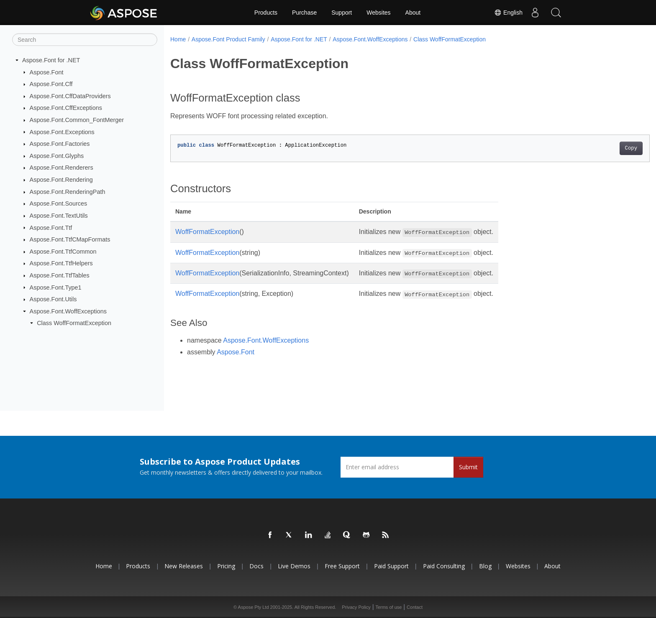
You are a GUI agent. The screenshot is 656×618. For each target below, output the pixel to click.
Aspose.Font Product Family (228, 39)
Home (178, 39)
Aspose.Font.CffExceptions (66, 107)
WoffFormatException (207, 231)
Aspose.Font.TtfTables (60, 275)
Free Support (342, 566)
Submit (468, 467)
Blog (485, 566)
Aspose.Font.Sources (58, 203)
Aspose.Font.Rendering (61, 179)
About (413, 12)
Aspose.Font (47, 72)
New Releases (183, 566)
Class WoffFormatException (74, 323)
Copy (598, 148)
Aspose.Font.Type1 (56, 287)
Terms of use (388, 607)
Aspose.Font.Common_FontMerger (77, 120)
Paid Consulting (444, 566)
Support (341, 12)
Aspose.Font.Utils (53, 299)
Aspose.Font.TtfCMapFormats (70, 239)
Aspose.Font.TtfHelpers (61, 263)
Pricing (226, 566)
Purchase (304, 12)
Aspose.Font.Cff (51, 84)
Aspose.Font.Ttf (51, 227)
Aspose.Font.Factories (60, 143)
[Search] (84, 39)
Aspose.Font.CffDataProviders (70, 96)
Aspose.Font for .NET (51, 60)
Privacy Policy (356, 607)
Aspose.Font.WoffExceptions (68, 311)
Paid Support (391, 566)
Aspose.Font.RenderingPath (67, 191)
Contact (415, 607)
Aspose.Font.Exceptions (62, 131)
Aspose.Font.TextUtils (59, 215)
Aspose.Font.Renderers (61, 167)
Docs (256, 566)
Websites (378, 12)
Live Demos (294, 566)
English (508, 12)
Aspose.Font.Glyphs (57, 156)
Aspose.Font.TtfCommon (63, 251)
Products (265, 12)
